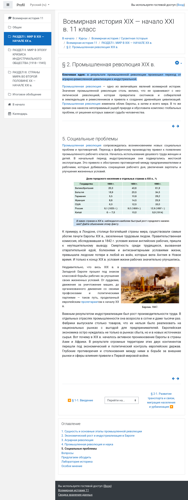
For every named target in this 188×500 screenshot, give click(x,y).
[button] (178, 63)
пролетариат (89, 302)
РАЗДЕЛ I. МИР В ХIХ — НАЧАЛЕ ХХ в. (127, 43)
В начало (68, 38)
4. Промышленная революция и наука (87, 444)
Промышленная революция (81, 86)
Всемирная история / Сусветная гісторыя (119, 38)
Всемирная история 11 (81, 43)
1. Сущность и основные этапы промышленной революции (101, 431)
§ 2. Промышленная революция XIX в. (92, 47)
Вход (180, 5)
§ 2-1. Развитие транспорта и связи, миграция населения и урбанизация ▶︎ (161, 400)
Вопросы (67, 453)
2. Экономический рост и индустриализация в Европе (98, 435)
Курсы (83, 38)
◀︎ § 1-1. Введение (80, 400)
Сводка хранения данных (75, 495)
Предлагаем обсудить (76, 457)
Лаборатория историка (77, 461)
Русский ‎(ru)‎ (38, 5)
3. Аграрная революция (77, 440)
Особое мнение (71, 466)
